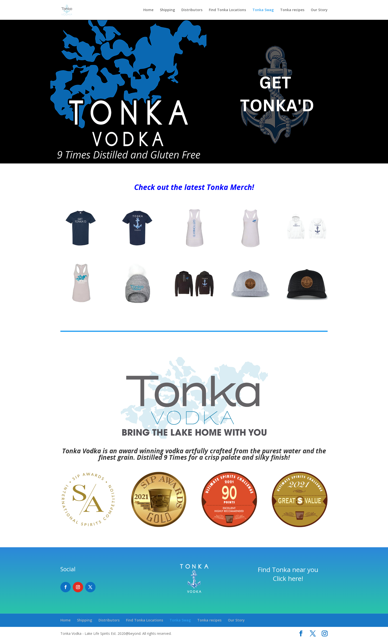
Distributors (191, 10)
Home (148, 10)
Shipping (167, 10)
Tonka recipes (292, 10)
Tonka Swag (263, 10)
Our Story (319, 10)
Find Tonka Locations (227, 10)
